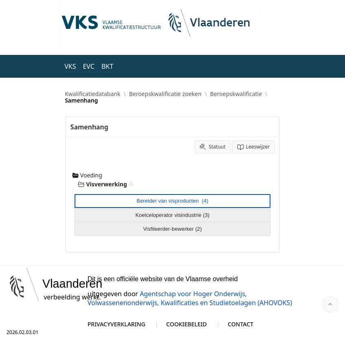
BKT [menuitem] (107, 66)
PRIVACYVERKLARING (116, 324)
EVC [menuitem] (88, 66)
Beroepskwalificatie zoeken (165, 94)
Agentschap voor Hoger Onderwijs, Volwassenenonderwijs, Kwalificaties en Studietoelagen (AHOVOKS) (190, 298)
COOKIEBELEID (186, 324)
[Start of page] (330, 304)
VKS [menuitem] (70, 66)
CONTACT (240, 324)
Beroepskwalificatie (236, 94)
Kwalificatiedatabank (92, 94)
